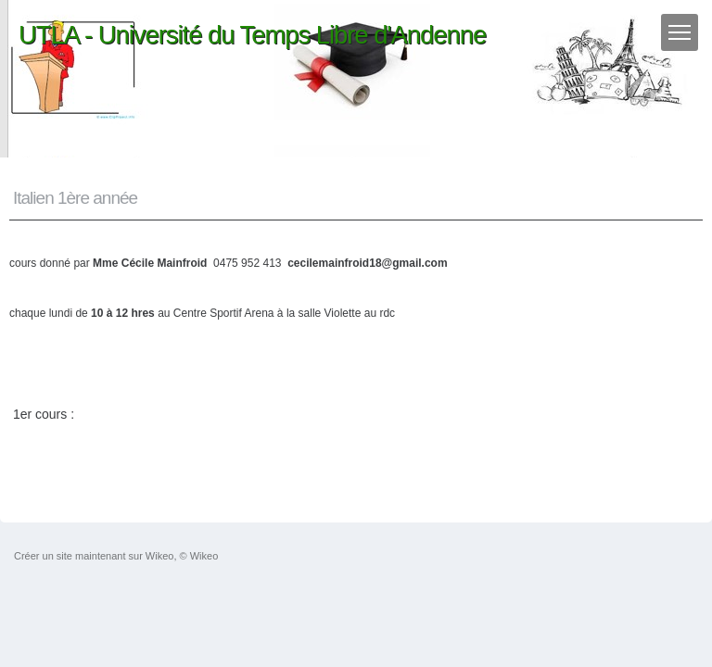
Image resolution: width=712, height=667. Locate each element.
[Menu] (679, 32)
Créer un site (43, 555)
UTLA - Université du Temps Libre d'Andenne (252, 34)
